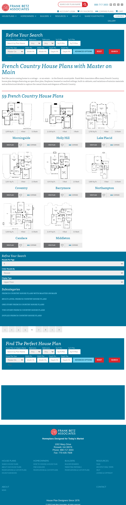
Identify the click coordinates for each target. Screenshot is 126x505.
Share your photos (94, 16)
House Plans (8, 16)
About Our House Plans (11, 467)
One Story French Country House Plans (23, 304)
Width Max (40, 48)
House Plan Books (9, 473)
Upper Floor (9, 282)
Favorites (86, 11)
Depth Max (64, 48)
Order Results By (8, 269)
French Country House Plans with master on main (29, 293)
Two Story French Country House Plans (23, 310)
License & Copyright (104, 473)
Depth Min (52, 48)
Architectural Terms (104, 467)
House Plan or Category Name (16, 39)
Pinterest (111, 4)
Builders (44, 16)
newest (7, 273)
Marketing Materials (73, 467)
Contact (119, 16)
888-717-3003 (101, 4)
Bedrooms (32, 39)
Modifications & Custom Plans (14, 470)
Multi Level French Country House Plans (24, 299)
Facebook (114, 4)
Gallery (112, 21)
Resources (60, 16)
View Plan (10, 145)
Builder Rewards (72, 464)
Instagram (122, 4)
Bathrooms (46, 39)
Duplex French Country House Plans (22, 315)
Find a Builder (39, 467)
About (75, 16)
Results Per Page (8, 260)
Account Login (67, 11)
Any (32, 43)
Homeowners (27, 16)
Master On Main (12, 52)
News (4, 490)
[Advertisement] (63, 402)
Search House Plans (10, 464)
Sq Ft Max (71, 39)
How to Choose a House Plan (45, 464)
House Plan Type (11, 48)
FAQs (98, 464)
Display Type (7, 278)
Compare (106, 11)
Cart (120, 11)
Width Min (28, 48)
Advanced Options (83, 51)
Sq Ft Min (59, 39)
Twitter (118, 4)
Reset (99, 51)
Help (98, 470)
